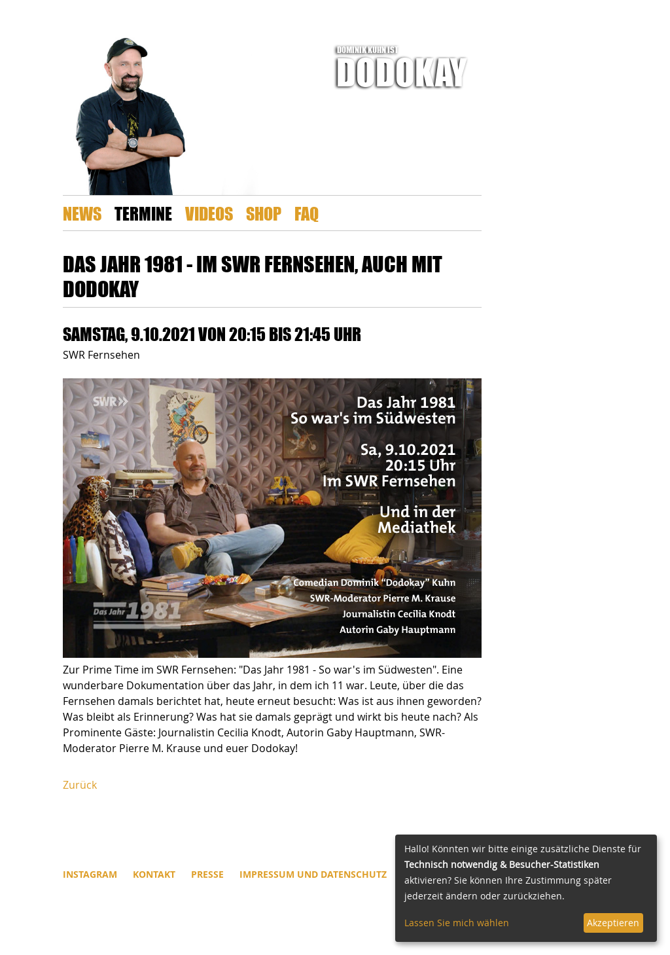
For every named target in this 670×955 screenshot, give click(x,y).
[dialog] (526, 888)
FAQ (306, 213)
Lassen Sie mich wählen (456, 922)
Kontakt (154, 874)
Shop (263, 213)
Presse (207, 874)
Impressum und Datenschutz (313, 874)
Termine (143, 213)
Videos (209, 213)
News (82, 213)
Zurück (80, 785)
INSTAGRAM (90, 874)
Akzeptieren (613, 922)
